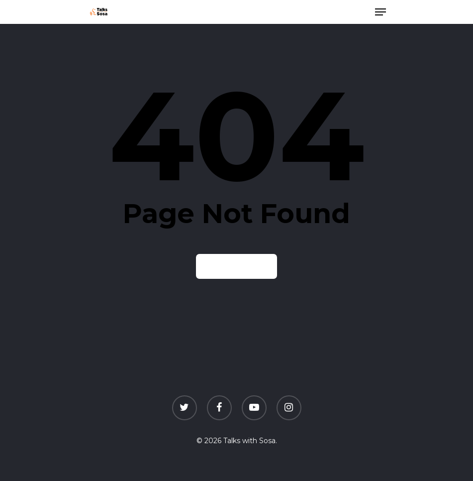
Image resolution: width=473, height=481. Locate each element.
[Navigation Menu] (380, 12)
